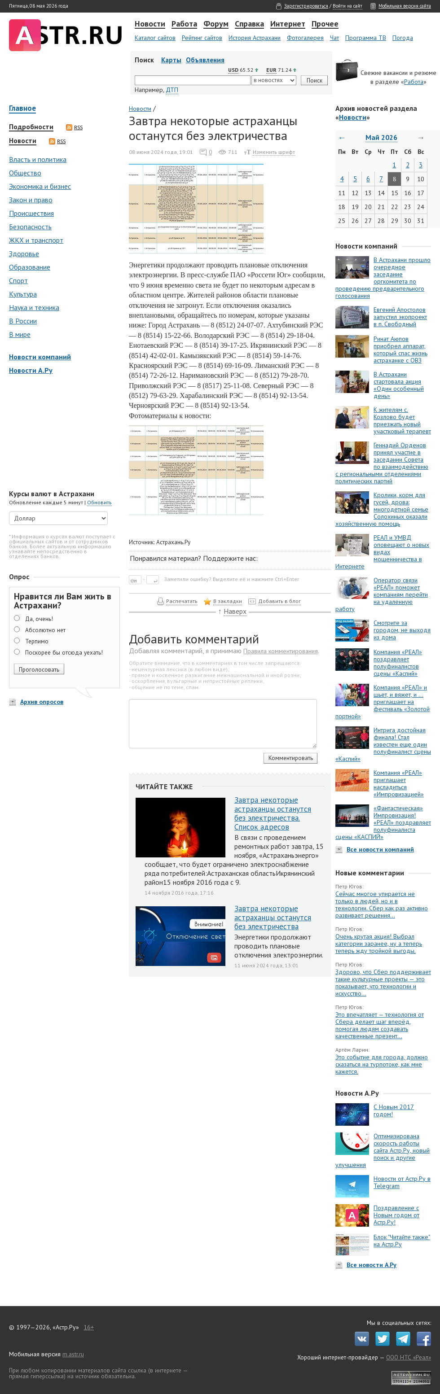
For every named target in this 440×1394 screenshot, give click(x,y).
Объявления (205, 60)
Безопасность (30, 226)
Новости (150, 24)
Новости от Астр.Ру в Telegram (402, 1182)
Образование (29, 266)
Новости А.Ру (31, 370)
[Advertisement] (63, 433)
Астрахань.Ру (173, 542)
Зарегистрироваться (306, 6)
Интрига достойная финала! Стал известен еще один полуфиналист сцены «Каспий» (383, 744)
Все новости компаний (380, 849)
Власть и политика (37, 159)
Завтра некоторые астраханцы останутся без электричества (272, 917)
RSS (74, 127)
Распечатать (182, 601)
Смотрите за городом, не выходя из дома (402, 630)
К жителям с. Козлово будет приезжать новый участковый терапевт (402, 420)
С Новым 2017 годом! (394, 1110)
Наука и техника (34, 307)
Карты (171, 60)
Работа (184, 24)
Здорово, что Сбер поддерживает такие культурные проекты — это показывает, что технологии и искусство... (383, 982)
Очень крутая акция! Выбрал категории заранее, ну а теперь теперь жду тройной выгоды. (378, 943)
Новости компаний (40, 356)
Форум (216, 24)
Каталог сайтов (155, 38)
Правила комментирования (280, 651)
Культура (23, 293)
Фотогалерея (305, 38)
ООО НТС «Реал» (408, 1357)
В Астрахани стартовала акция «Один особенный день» (399, 385)
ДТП (172, 90)
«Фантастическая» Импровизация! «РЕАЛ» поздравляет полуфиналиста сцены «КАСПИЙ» (383, 822)
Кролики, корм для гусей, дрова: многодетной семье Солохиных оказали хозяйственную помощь (381, 509)
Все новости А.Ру (371, 1265)
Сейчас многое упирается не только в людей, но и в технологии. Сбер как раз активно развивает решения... (381, 904)
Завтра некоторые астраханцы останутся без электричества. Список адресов (272, 813)
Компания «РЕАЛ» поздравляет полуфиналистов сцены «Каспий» (398, 662)
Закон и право (31, 199)
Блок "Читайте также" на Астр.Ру (402, 1240)
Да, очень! (39, 619)
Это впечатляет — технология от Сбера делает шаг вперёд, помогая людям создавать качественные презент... (379, 1025)
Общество (25, 172)
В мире (20, 334)
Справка (249, 24)
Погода (402, 38)
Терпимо (36, 641)
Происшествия (31, 213)
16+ (89, 1327)
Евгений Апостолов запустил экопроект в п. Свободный (400, 317)
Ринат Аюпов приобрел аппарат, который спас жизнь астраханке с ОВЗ (400, 349)
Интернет (287, 24)
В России (23, 320)
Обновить (99, 502)
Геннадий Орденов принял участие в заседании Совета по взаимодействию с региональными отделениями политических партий (381, 463)
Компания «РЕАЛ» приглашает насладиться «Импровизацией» (399, 783)
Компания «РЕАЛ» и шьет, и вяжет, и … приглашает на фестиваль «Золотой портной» (382, 701)
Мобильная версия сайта (404, 6)
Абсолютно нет (45, 630)
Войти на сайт (347, 6)
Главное (22, 109)
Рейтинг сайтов (202, 38)
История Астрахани (255, 38)
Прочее (325, 24)
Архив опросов (41, 702)
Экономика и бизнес (40, 186)
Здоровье (24, 253)
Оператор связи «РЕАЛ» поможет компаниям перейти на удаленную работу (381, 594)
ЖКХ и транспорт (36, 240)
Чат (334, 38)
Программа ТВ (365, 38)
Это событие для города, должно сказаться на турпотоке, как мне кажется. (381, 1064)
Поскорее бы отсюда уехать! (64, 652)
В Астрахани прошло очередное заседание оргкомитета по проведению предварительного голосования (383, 278)
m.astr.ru (73, 1354)
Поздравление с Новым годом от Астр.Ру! (396, 1215)
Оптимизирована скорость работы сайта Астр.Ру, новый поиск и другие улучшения (382, 1150)
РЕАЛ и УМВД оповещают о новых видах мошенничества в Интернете (382, 551)
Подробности (31, 127)
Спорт (18, 280)
